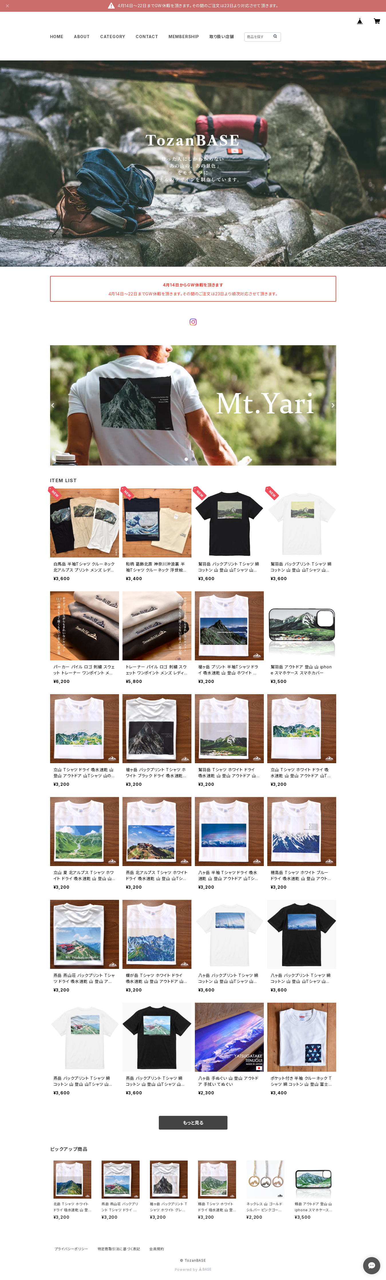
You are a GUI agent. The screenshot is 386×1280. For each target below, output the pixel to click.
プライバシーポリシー (71, 1249)
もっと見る (193, 1123)
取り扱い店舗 (221, 36)
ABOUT (82, 36)
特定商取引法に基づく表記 (119, 1249)
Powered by (193, 1269)
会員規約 (156, 1249)
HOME (57, 36)
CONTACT (147, 36)
